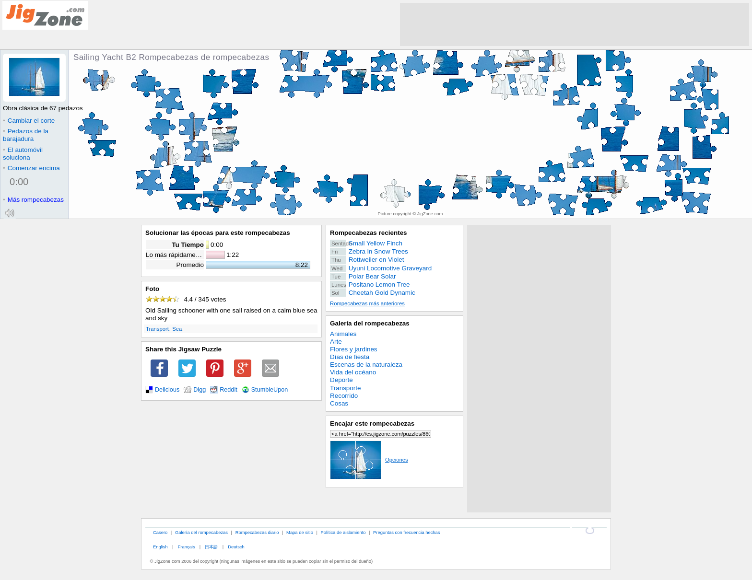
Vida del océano (353, 372)
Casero (160, 532)
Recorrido (344, 395)
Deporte (341, 379)
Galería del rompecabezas (370, 323)
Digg (199, 389)
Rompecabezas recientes (368, 232)
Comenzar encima (31, 168)
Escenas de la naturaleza (366, 364)
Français (186, 546)
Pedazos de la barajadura (25, 135)
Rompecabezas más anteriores (367, 303)
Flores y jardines (353, 349)
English (160, 546)
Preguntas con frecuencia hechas (406, 532)
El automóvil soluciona (23, 153)
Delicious (167, 389)
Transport (157, 329)
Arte (336, 341)
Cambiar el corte (29, 120)
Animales (343, 333)
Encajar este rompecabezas (372, 423)
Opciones (369, 460)
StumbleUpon (269, 389)
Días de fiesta (349, 356)
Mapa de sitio (299, 532)
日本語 (211, 546)
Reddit (228, 389)
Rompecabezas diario (257, 532)
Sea (177, 329)
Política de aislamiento (343, 532)
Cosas (339, 403)
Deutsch (236, 546)
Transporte (345, 388)
